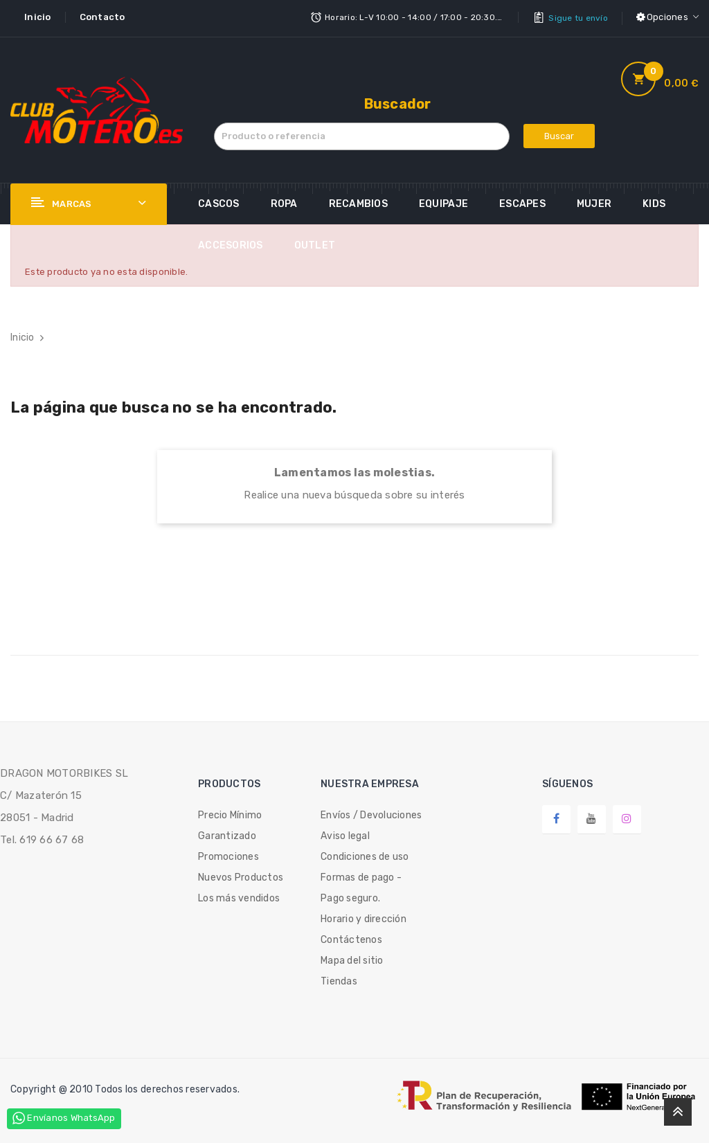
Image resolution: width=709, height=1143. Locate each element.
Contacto (102, 17)
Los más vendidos (239, 896)
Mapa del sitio (352, 958)
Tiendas (339, 979)
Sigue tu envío (578, 17)
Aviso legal (345, 834)
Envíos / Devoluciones (371, 813)
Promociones (228, 855)
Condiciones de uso (365, 855)
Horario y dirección (363, 917)
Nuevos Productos (240, 875)
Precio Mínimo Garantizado (230, 823)
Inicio (37, 17)
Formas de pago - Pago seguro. (361, 886)
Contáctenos (351, 938)
